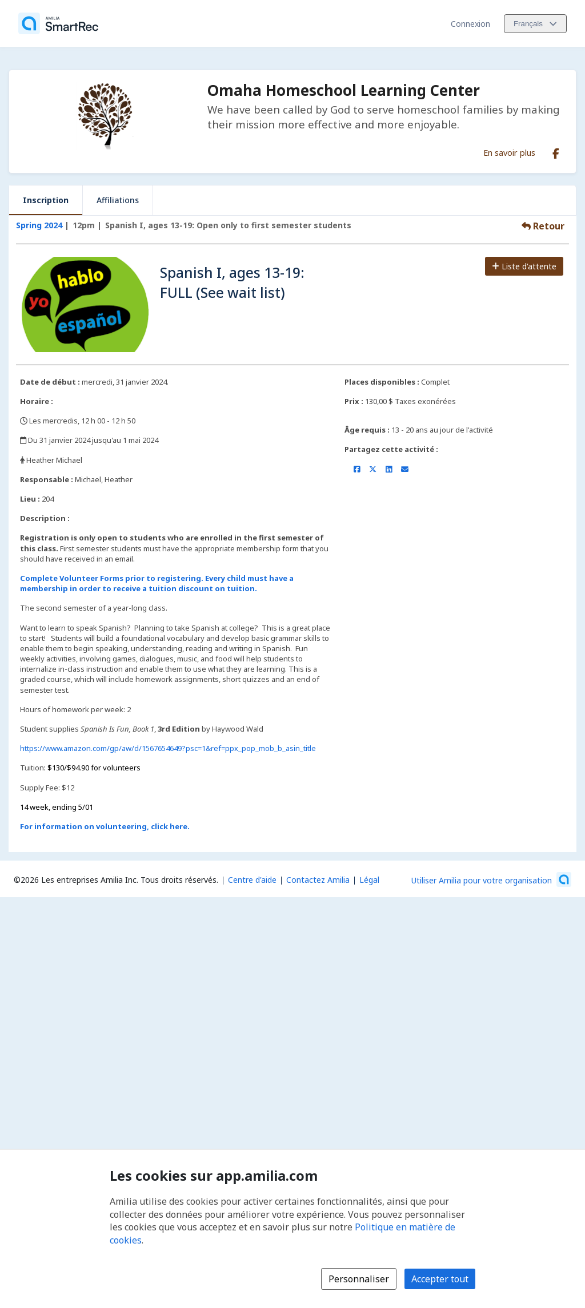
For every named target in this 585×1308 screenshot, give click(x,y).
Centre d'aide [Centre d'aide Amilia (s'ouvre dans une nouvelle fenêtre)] (252, 879)
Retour (543, 226)
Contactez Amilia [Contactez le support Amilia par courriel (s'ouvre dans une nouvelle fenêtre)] (318, 879)
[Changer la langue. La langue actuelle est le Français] (535, 23)
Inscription (46, 200)
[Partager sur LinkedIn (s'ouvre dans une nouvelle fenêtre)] (389, 469)
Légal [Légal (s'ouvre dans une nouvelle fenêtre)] (369, 879)
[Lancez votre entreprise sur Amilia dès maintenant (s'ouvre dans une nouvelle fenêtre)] (491, 879)
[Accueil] (58, 23)
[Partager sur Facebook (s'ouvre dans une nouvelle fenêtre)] (357, 469)
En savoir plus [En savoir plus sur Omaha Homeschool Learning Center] (509, 152)
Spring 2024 (39, 225)
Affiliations (118, 200)
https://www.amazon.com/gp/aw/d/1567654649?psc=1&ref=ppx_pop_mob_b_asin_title (168, 748)
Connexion (470, 23)
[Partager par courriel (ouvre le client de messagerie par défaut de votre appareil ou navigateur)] (404, 469)
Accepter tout (439, 1279)
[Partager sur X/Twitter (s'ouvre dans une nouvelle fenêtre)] (372, 469)
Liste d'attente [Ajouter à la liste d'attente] (524, 266)
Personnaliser (358, 1279)
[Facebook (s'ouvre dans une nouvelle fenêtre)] (556, 151)
